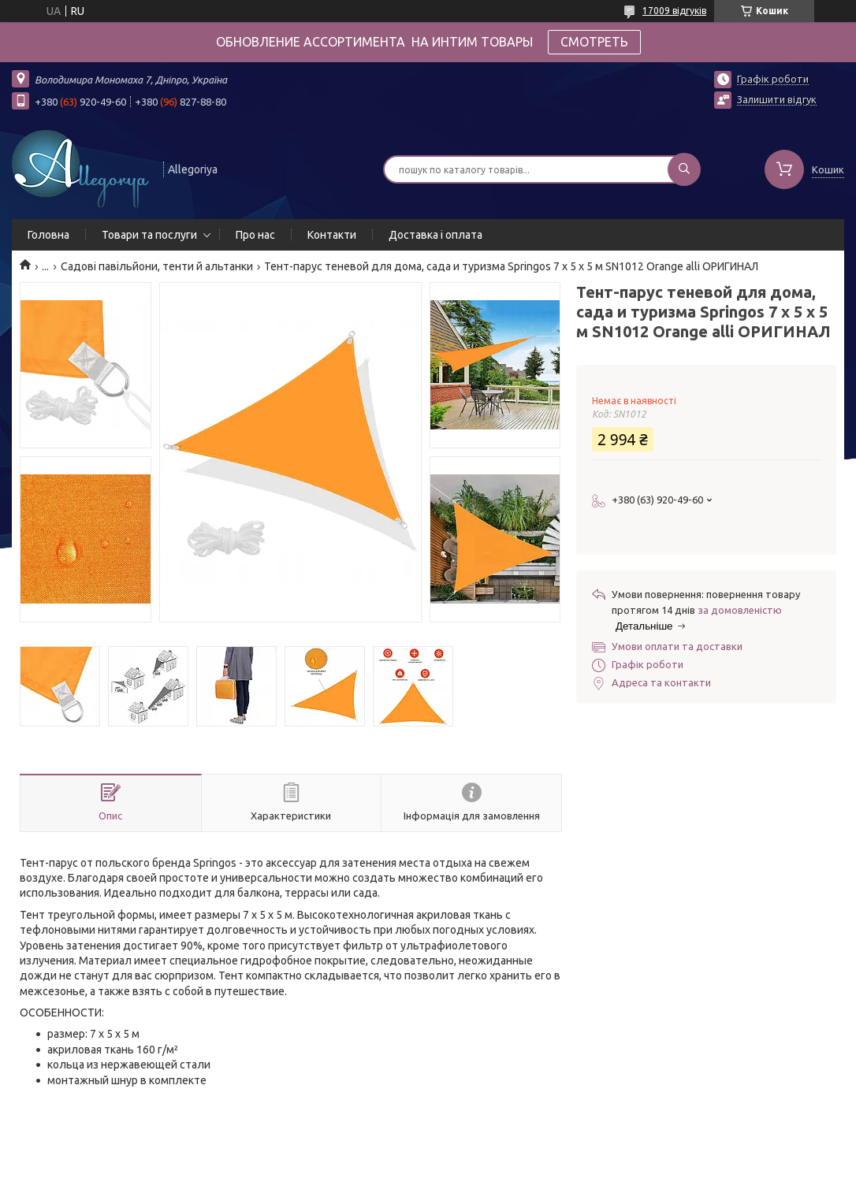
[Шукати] (684, 169)
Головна (48, 234)
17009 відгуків (674, 11)
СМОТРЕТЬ (594, 42)
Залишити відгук (777, 99)
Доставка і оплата (435, 234)
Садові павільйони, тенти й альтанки (157, 266)
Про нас (255, 234)
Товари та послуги (149, 234)
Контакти (331, 234)
